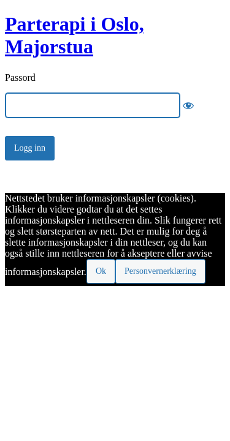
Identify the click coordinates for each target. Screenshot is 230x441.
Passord (20, 77)
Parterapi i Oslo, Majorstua (74, 35)
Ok (101, 271)
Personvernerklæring (160, 271)
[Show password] (188, 105)
